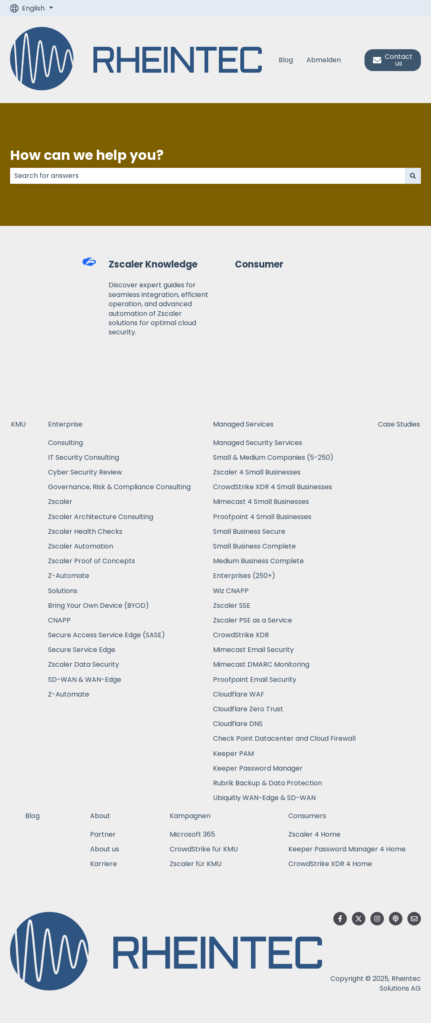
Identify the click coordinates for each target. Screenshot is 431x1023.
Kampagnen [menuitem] (190, 816)
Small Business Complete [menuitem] (254, 546)
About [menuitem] (100, 816)
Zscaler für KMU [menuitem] (195, 864)
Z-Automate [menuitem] (68, 575)
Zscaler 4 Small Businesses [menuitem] (257, 472)
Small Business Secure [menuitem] (249, 531)
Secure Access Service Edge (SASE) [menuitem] (106, 635)
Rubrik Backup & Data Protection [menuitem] (267, 783)
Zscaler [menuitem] (60, 501)
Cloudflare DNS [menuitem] (238, 724)
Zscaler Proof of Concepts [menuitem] (91, 561)
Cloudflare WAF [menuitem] (238, 694)
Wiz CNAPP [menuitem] (231, 591)
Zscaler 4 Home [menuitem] (314, 834)
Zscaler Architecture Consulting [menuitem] (100, 517)
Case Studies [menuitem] (399, 424)
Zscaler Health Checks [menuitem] (85, 531)
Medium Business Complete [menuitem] (259, 561)
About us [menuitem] (104, 849)
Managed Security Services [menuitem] (257, 443)
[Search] (413, 176)
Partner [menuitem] (103, 834)
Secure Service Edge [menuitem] (81, 650)
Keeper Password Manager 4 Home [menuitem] (347, 849)
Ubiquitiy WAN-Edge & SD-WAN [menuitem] (264, 798)
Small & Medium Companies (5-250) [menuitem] (273, 457)
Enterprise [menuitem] (65, 424)
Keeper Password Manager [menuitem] (258, 768)
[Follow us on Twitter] (358, 918)
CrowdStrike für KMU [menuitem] (204, 849)
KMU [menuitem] (18, 424)
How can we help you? (87, 155)
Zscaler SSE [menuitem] (231, 605)
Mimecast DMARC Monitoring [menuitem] (261, 664)
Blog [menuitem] (32, 816)
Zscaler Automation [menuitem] (80, 546)
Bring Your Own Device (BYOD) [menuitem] (98, 605)
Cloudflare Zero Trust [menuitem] (248, 709)
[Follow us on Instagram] (377, 918)
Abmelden (323, 60)
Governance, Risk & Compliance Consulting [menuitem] (119, 487)
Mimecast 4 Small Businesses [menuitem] (261, 501)
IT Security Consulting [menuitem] (83, 457)
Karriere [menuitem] (103, 864)
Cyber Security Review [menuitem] (85, 472)
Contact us (392, 60)
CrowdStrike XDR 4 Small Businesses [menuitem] (272, 487)
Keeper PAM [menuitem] (233, 753)
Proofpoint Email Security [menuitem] (254, 679)
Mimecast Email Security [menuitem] (253, 650)
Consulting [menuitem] (65, 443)
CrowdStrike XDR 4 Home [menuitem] (330, 864)
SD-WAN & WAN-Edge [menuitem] (84, 679)
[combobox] (207, 176)
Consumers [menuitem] (307, 816)
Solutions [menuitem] (62, 591)
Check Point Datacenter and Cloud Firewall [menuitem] (284, 738)
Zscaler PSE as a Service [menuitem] (252, 620)
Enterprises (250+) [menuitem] (244, 575)
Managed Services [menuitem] (243, 424)
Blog (286, 60)
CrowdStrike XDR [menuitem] (241, 635)
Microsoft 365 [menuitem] (192, 834)
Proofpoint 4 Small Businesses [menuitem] (262, 517)
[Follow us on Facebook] (340, 918)
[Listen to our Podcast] (395, 918)
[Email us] (414, 918)
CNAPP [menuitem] (59, 620)
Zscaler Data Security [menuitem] (83, 664)
